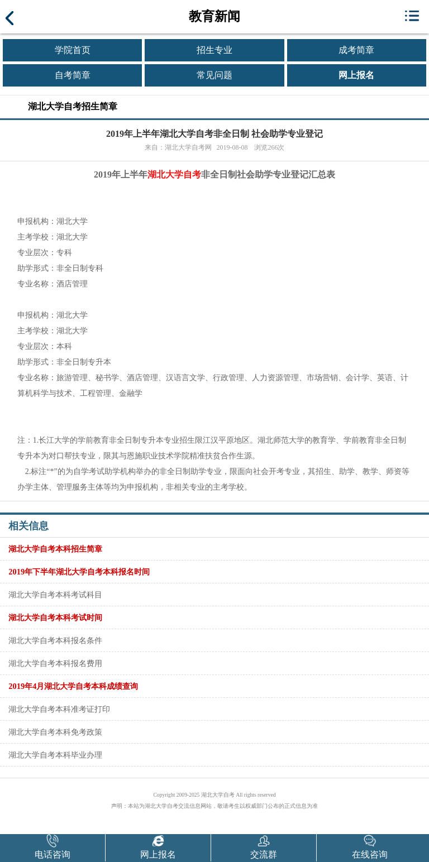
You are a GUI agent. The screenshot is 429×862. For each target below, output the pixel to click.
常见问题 (214, 75)
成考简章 (356, 50)
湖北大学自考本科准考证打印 (59, 709)
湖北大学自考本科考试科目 (55, 594)
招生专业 (214, 50)
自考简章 (72, 75)
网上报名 (356, 75)
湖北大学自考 (174, 174)
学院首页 (72, 50)
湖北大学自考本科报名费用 (55, 663)
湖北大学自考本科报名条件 (55, 640)
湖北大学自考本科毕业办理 (55, 754)
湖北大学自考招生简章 (72, 106)
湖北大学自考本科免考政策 (55, 731)
